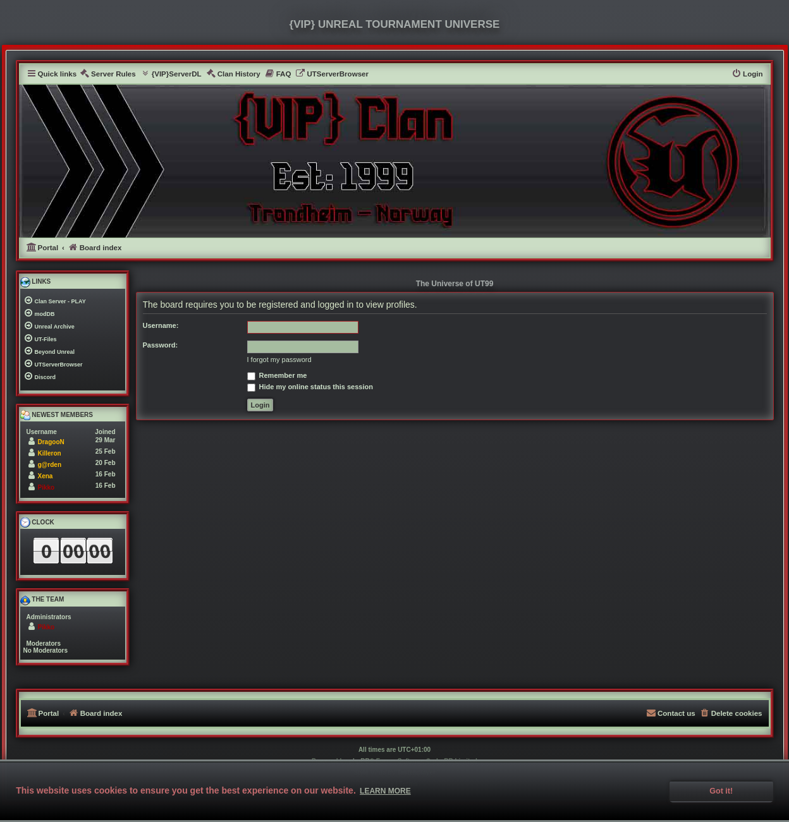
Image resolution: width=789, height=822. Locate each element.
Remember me (277, 375)
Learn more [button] (385, 791)
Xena (45, 476)
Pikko (46, 487)
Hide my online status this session (310, 386)
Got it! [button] (721, 791)
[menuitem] (108, 74)
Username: (161, 325)
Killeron (49, 453)
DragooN (51, 441)
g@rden (50, 464)
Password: (160, 345)
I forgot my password (279, 359)
